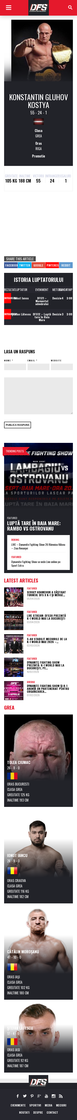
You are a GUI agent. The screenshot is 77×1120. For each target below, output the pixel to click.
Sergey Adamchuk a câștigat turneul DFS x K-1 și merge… (46, 593)
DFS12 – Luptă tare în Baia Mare (42, 317)
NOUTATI (24, 1112)
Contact (52, 1112)
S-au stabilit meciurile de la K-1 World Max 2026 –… (47, 640)
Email (31, 360)
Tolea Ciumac (18, 762)
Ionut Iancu (21, 298)
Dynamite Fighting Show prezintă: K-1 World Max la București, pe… (45, 665)
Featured (12, 518)
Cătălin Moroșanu (23, 951)
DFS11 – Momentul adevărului (41, 301)
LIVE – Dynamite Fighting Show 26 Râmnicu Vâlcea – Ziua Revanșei (38, 546)
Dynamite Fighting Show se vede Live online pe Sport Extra (35, 563)
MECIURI (61, 1105)
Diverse (31, 682)
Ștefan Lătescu (21, 314)
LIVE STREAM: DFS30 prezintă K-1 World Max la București (46, 616)
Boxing (15, 539)
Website (56, 360)
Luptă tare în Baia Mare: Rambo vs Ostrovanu (34, 525)
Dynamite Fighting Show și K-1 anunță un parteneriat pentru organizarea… (48, 688)
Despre (38, 1112)
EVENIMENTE (18, 1105)
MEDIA (48, 1105)
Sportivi (35, 1105)
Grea (38, 135)
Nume (7, 360)
